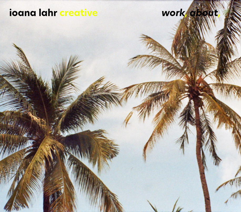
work (173, 12)
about (204, 12)
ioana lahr (33, 12)
